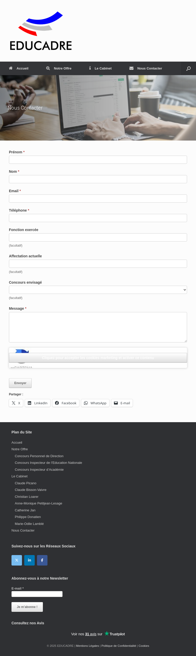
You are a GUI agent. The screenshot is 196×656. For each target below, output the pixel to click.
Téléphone (19, 210)
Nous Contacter (145, 68)
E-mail (17, 588)
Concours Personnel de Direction (39, 456)
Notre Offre (58, 68)
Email (15, 191)
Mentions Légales (87, 645)
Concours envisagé (25, 282)
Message (18, 308)
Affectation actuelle (25, 256)
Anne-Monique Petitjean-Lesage (38, 503)
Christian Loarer (27, 497)
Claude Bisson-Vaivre (30, 490)
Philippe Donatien (28, 517)
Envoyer (20, 383)
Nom (14, 171)
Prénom (16, 152)
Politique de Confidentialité (118, 645)
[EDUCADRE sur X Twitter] (16, 560)
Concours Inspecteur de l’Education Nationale (48, 463)
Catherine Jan (25, 510)
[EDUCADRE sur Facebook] (42, 560)
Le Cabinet (100, 68)
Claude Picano (25, 483)
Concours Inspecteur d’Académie (39, 469)
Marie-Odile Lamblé (29, 524)
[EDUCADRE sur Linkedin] (29, 560)
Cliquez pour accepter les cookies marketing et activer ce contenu (98, 357)
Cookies (144, 645)
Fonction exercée (23, 230)
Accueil (18, 68)
